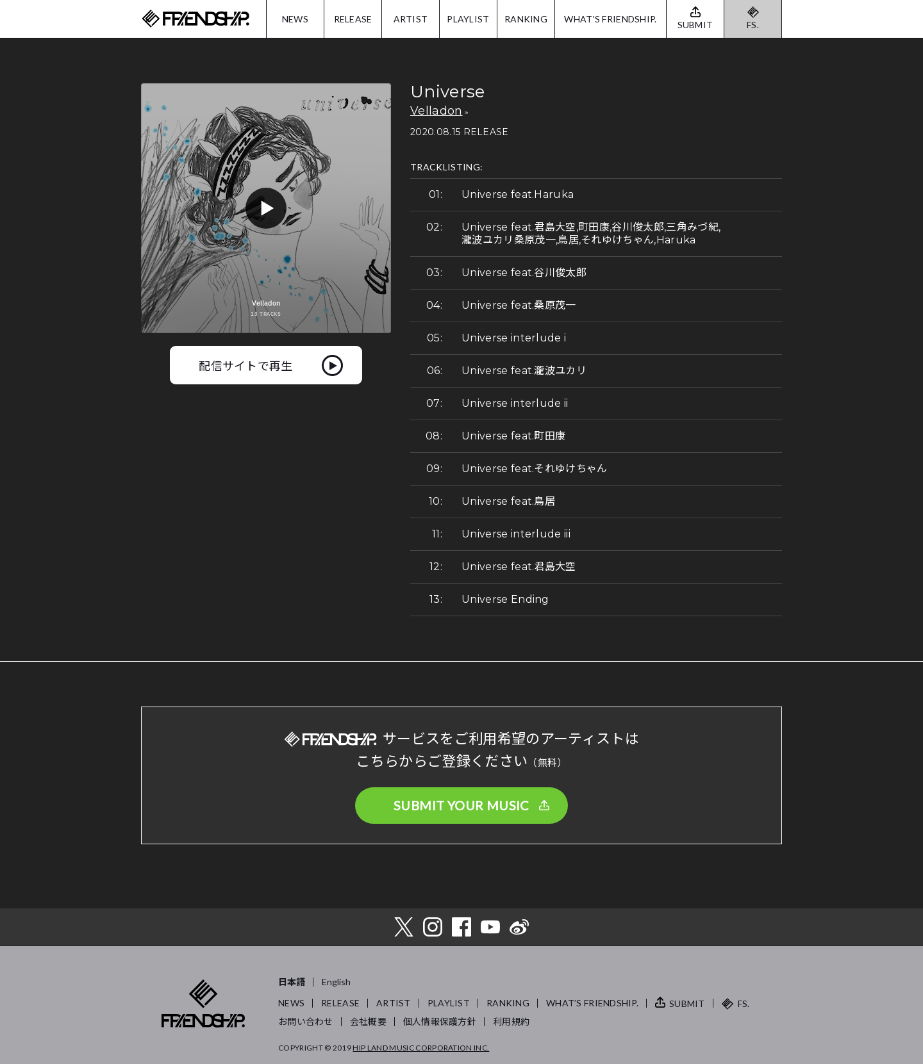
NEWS (295, 18)
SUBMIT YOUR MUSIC (461, 805)
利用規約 (511, 1021)
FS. (753, 24)
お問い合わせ (305, 1021)
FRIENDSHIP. (195, 19)
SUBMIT (687, 1003)
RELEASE (353, 18)
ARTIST (411, 18)
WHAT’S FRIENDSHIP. (592, 1002)
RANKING (525, 18)
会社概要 (368, 1021)
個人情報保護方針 (439, 1021)
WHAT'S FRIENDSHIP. (610, 18)
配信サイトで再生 (246, 365)
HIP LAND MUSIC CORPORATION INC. (421, 1047)
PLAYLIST (468, 18)
